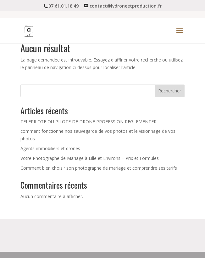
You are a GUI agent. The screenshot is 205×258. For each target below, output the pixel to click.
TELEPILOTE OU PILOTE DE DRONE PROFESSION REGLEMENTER (88, 122)
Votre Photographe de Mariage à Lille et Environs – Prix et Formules (89, 158)
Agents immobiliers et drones (50, 148)
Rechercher (169, 91)
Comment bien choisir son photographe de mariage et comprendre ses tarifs (98, 168)
